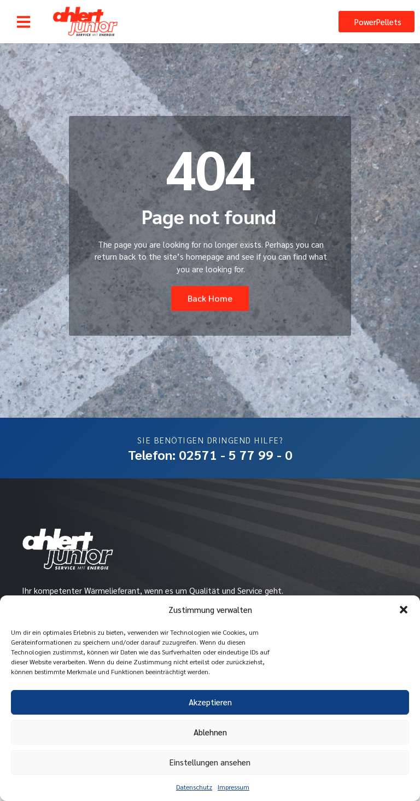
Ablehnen (210, 732)
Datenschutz (194, 786)
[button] (403, 609)
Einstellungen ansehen (210, 762)
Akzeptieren (210, 702)
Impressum (233, 786)
